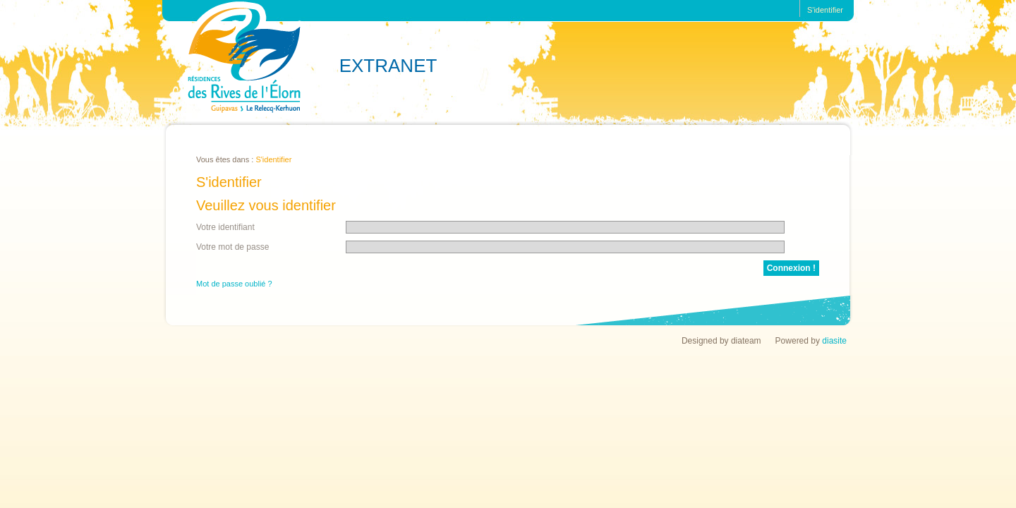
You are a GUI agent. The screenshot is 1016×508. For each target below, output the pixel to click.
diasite (834, 341)
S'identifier (825, 10)
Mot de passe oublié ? (234, 283)
